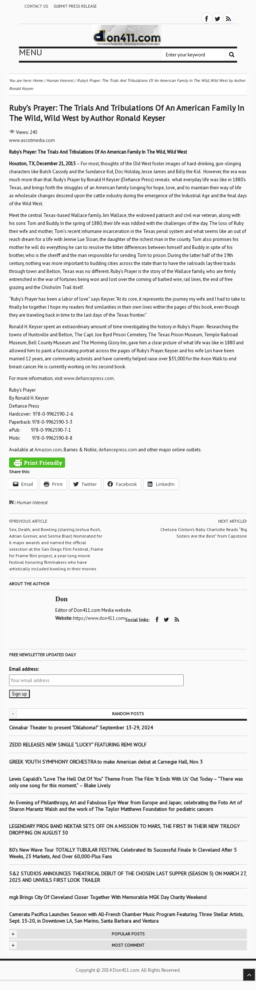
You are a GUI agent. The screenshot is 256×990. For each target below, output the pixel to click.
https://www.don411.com (99, 618)
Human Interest (31, 502)
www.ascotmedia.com (32, 140)
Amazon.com (48, 450)
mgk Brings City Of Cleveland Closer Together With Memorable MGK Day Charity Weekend (108, 897)
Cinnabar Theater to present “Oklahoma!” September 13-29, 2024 (81, 727)
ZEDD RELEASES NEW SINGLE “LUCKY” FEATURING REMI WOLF (78, 744)
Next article (232, 521)
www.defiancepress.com (89, 378)
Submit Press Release (75, 6)
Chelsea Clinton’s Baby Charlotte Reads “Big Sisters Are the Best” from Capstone (203, 533)
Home (38, 80)
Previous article (28, 521)
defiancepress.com (118, 450)
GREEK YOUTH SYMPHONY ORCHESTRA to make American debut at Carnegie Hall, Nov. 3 (106, 762)
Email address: (24, 669)
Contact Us (36, 6)
